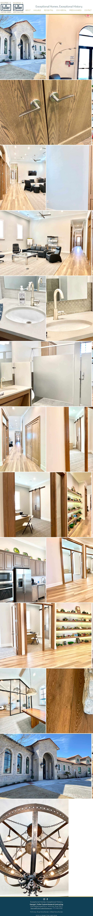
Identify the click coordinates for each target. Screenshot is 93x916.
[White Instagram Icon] (44, 899)
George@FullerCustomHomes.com (41, 908)
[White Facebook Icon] (47, 899)
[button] (28, 10)
